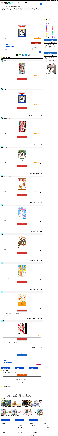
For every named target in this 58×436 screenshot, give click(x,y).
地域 (53, 37)
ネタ (47, 35)
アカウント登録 (20, 432)
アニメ (53, 21)
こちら (4, 49)
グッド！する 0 (38, 364)
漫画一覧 (19, 368)
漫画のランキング (8, 6)
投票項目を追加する (50, 53)
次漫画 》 (34, 368)
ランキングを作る (20, 427)
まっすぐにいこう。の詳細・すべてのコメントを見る (35, 202)
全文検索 (26, 2)
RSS (4, 432)
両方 (13, 2)
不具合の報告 (34, 427)
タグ (22, 2)
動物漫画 (12, 46)
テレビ (53, 25)
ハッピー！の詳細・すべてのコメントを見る (36, 231)
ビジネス (54, 35)
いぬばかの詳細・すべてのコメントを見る (36, 347)
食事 (47, 33)
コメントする (22, 374)
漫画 (7, 44)
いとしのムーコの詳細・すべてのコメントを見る (36, 173)
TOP (4, 6)
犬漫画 (9, 46)
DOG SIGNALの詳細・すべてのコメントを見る (36, 289)
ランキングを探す (20, 425)
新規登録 (55, 60)
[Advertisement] (22, 18)
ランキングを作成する (50, 40)
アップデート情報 (34, 432)
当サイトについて (6, 425)
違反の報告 (33, 425)
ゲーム (47, 21)
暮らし (53, 33)
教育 (47, 37)
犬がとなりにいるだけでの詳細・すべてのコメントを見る (34, 318)
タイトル (18, 2)
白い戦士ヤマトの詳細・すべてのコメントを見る (36, 144)
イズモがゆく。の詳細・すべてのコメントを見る (36, 260)
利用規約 (4, 427)
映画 (47, 25)
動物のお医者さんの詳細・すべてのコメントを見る (35, 115)
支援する (47, 425)
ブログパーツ (48, 427)
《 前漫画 (6, 368)
